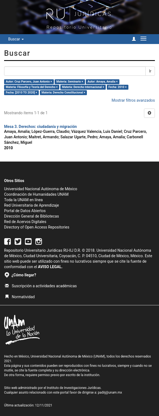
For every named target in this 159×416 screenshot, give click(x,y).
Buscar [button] (16, 39)
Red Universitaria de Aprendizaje (31, 205)
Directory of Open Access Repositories (36, 227)
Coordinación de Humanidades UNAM (36, 194)
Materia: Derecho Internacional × (83, 87)
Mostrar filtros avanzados (133, 100)
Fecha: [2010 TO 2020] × (21, 92)
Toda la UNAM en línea (23, 200)
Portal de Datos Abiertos (25, 211)
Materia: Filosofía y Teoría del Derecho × (32, 87)
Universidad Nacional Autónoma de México (40, 189)
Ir (150, 71)
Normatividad (20, 297)
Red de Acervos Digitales (25, 221)
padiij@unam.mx (110, 392)
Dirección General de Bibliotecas (31, 216)
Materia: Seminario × (69, 81)
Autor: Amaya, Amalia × (103, 81)
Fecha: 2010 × (117, 87)
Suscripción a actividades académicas (41, 286)
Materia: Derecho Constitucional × (63, 92)
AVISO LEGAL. (50, 267)
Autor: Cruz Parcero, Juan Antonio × (29, 81)
